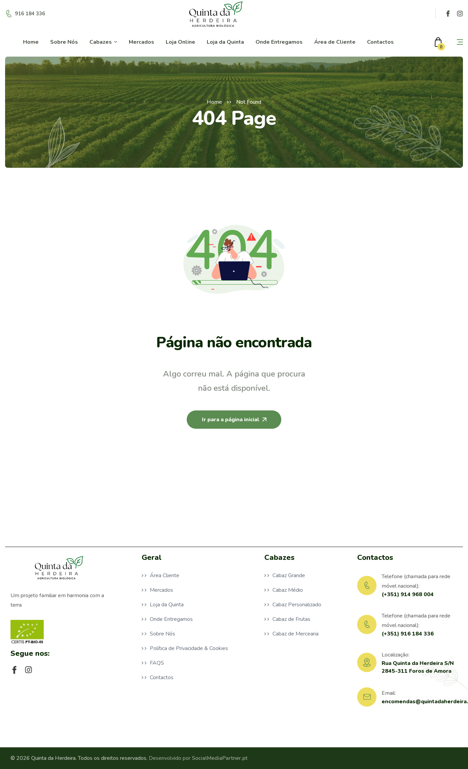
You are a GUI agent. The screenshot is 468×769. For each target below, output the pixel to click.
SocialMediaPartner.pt (219, 758)
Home (214, 102)
